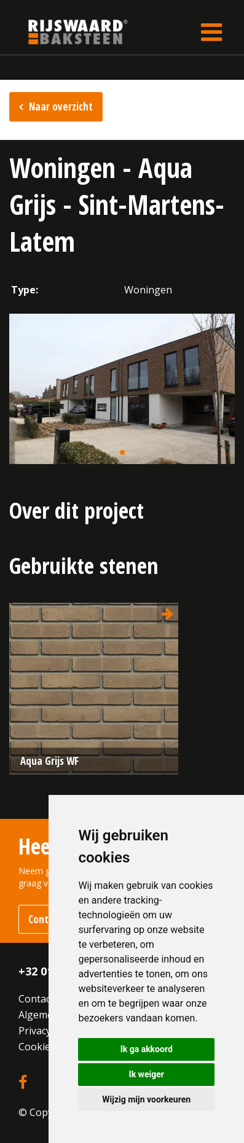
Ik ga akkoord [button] (146, 1049)
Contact (36, 998)
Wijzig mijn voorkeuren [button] (146, 1099)
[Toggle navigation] (211, 32)
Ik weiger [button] (146, 1074)
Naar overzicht (61, 106)
